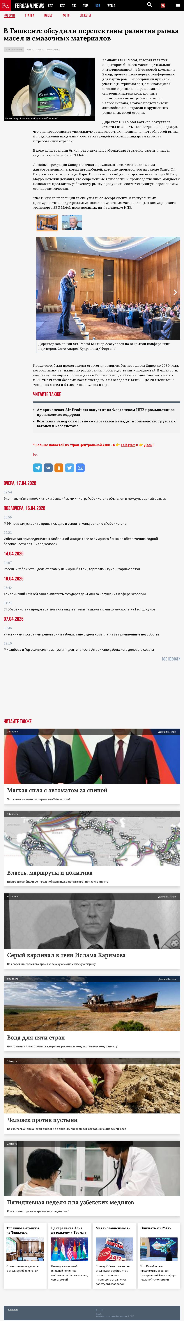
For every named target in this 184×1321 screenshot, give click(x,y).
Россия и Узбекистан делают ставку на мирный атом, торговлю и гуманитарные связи (72, 569)
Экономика (53, 49)
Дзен (148, 445)
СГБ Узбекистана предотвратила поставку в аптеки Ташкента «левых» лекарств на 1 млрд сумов (79, 610)
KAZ (50, 5)
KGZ (62, 5)
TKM (86, 5)
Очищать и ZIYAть (155, 1229)
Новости (9, 15)
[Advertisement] (92, 692)
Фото (67, 15)
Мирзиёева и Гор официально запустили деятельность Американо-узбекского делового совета (79, 650)
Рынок (30, 49)
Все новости (171, 660)
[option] (47, 222)
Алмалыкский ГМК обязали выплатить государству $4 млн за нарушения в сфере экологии (75, 594)
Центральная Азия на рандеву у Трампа (68, 1231)
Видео (49, 15)
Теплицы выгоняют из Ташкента (22, 1231)
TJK (74, 5)
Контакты (13, 1310)
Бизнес (40, 49)
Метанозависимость (113, 1229)
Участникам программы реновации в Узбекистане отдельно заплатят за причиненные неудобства (81, 635)
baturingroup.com (119, 1317)
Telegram (128, 445)
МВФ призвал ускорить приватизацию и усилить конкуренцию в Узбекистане (65, 524)
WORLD (113, 5)
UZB (98, 5)
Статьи (30, 15)
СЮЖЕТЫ (87, 15)
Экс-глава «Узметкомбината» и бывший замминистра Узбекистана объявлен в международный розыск (85, 499)
